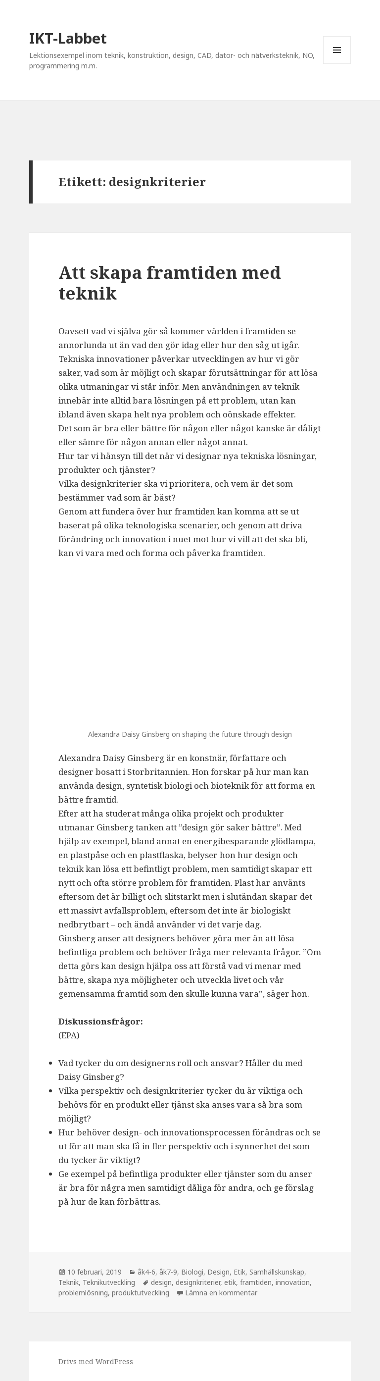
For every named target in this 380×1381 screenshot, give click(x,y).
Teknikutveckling (109, 1282)
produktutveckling (140, 1292)
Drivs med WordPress (95, 1361)
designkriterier (198, 1282)
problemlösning (83, 1292)
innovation (293, 1282)
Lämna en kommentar (221, 1292)
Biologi (192, 1272)
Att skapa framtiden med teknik (169, 282)
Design (218, 1272)
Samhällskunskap (276, 1272)
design (161, 1282)
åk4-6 (146, 1272)
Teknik (68, 1282)
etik (230, 1282)
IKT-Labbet (68, 38)
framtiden (256, 1282)
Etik (239, 1272)
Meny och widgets (337, 63)
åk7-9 (168, 1272)
